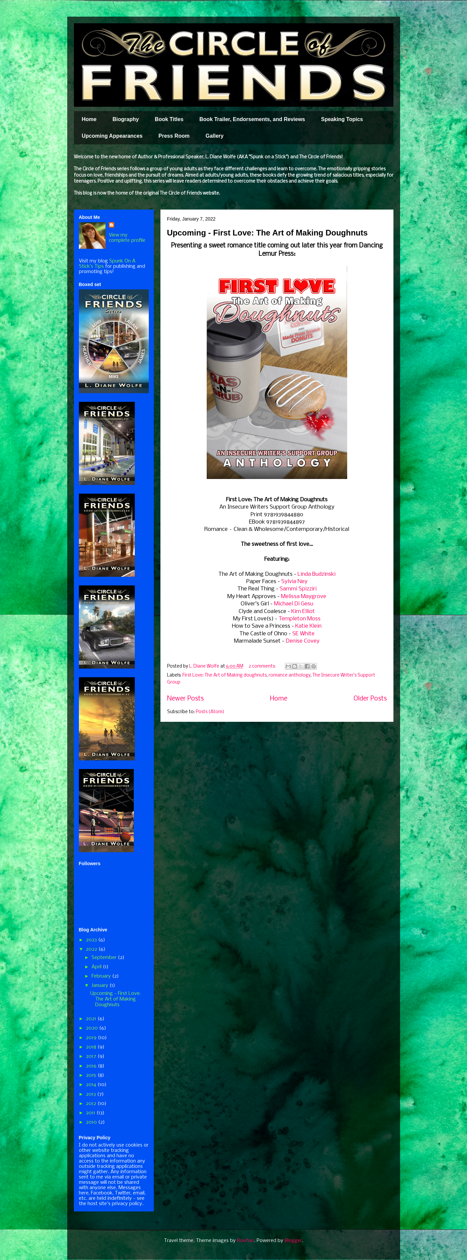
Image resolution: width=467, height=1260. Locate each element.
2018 (92, 1047)
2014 (92, 1084)
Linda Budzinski (317, 574)
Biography (126, 119)
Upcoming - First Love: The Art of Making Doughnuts (267, 232)
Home (89, 119)
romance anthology (290, 675)
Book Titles (169, 119)
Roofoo (245, 1240)
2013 (91, 1094)
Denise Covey (303, 641)
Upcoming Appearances (112, 136)
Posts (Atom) (210, 711)
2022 (92, 949)
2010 (92, 1122)
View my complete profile (127, 238)
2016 (92, 1066)
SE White (303, 634)
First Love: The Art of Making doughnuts (224, 675)
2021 (92, 1019)
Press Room (173, 136)
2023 (92, 940)
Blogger (293, 1240)
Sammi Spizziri (298, 589)
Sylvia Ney (294, 581)
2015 (92, 1075)
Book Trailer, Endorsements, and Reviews (252, 119)
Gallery (214, 136)
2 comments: (263, 666)
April (97, 967)
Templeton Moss (300, 619)
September (105, 957)
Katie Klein (308, 626)
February (102, 976)
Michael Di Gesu (293, 604)
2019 (92, 1037)
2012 (92, 1103)
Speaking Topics (342, 119)
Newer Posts (185, 699)
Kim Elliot (303, 611)
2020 (92, 1028)
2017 (92, 1056)
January (101, 985)
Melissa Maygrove (303, 596)
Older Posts (370, 699)
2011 (91, 1113)
